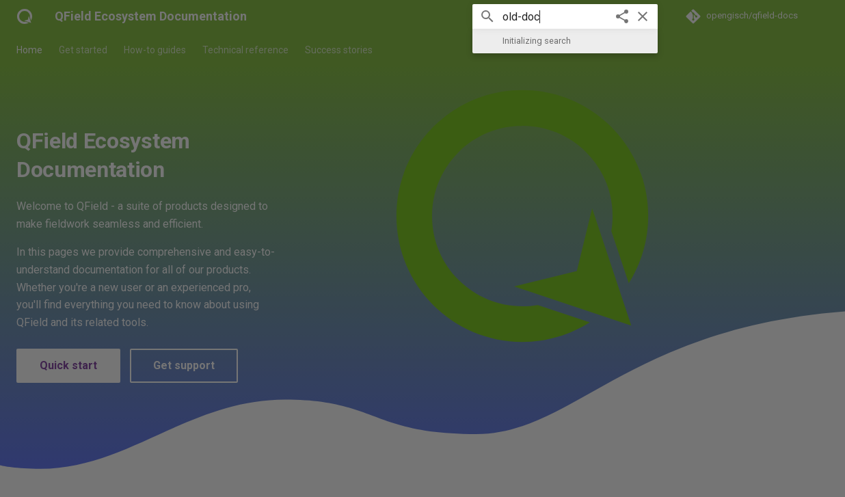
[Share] (622, 16)
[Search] (422, 16)
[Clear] (642, 16)
